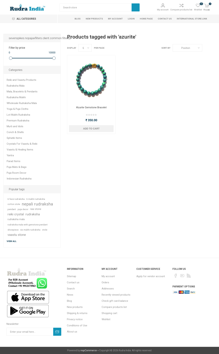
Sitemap (71, 276)
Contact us (73, 282)
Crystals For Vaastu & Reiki (22, 143)
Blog (69, 300)
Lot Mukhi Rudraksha (18, 114)
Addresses (108, 288)
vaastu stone (17, 235)
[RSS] (188, 275)
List (213, 48)
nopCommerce (89, 350)
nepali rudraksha (37, 204)
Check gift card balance (115, 300)
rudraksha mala (16, 219)
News (70, 294)
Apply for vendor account (150, 276)
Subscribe (57, 332)
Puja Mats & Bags (17, 167)
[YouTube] (182, 275)
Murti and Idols (15, 126)
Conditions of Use (77, 325)
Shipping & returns (77, 313)
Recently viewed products (116, 294)
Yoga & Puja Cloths (17, 108)
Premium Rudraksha (18, 120)
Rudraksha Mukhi (16, 97)
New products (75, 307)
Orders (105, 282)
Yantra (10, 155)
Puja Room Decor (16, 172)
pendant (12, 209)
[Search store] (96, 7)
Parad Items (13, 161)
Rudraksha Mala (15, 85)
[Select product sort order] (187, 48)
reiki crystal (16, 214)
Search (136, 7)
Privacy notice (75, 319)
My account (163, 9)
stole (44, 229)
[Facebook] (175, 275)
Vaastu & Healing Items (20, 149)
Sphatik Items (14, 138)
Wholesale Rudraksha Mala (22, 103)
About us (72, 331)
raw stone (35, 209)
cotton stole (14, 204)
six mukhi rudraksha (30, 229)
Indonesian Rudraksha (19, 178)
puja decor (23, 209)
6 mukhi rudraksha (35, 199)
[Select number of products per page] (85, 48)
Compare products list (181, 9)
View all (11, 241)
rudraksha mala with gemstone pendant (28, 224)
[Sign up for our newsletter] (30, 332)
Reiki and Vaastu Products (21, 79)
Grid (206, 48)
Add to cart (91, 128)
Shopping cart (109, 313)
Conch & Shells (15, 132)
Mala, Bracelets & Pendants (22, 91)
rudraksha (32, 214)
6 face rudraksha (16, 199)
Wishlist (106, 319)
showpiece (13, 229)
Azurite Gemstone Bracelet (91, 107)
